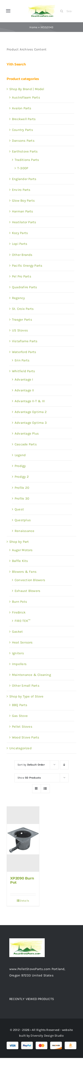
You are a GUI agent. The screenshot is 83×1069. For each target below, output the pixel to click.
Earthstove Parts (25, 151)
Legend (20, 455)
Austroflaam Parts (26, 97)
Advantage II (24, 390)
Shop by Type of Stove (26, 696)
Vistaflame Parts (25, 341)
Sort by (31, 764)
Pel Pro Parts (21, 276)
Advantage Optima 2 (31, 412)
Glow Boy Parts (23, 201)
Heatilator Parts (24, 222)
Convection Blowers (30, 580)
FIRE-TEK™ (22, 621)
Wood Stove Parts (25, 737)
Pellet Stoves (22, 727)
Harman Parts (22, 211)
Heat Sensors (22, 642)
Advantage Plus (27, 433)
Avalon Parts (21, 108)
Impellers (19, 664)
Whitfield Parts (23, 371)
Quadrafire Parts (24, 287)
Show (29, 777)
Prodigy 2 (22, 477)
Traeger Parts (22, 320)
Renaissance (24, 531)
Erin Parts (22, 360)
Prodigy (20, 466)
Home (33, 27)
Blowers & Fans (24, 572)
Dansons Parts (23, 141)
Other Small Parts (25, 686)
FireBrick (18, 612)
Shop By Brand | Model (26, 89)
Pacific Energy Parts (27, 266)
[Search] (61, 11)
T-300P (22, 168)
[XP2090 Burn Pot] (23, 839)
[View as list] (45, 788)
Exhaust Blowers (27, 591)
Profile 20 (22, 488)
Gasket (17, 632)
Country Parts (22, 130)
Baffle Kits (20, 561)
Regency (18, 298)
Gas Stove (20, 716)
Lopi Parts (19, 244)
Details (24, 900)
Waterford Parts (24, 352)
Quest (19, 509)
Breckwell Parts (24, 119)
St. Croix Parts (23, 309)
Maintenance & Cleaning (31, 675)
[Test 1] (42, 5)
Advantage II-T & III (30, 401)
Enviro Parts (21, 190)
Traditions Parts (27, 160)
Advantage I (24, 379)
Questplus (23, 520)
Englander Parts (24, 179)
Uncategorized (20, 748)
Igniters (18, 653)
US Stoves (20, 330)
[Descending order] (64, 764)
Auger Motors (22, 550)
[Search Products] (68, 11)
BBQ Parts (19, 705)
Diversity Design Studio (47, 1035)
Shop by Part (19, 542)
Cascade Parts (26, 444)
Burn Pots (19, 602)
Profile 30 (22, 498)
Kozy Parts (20, 233)
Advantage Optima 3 (31, 423)
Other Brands (22, 255)
